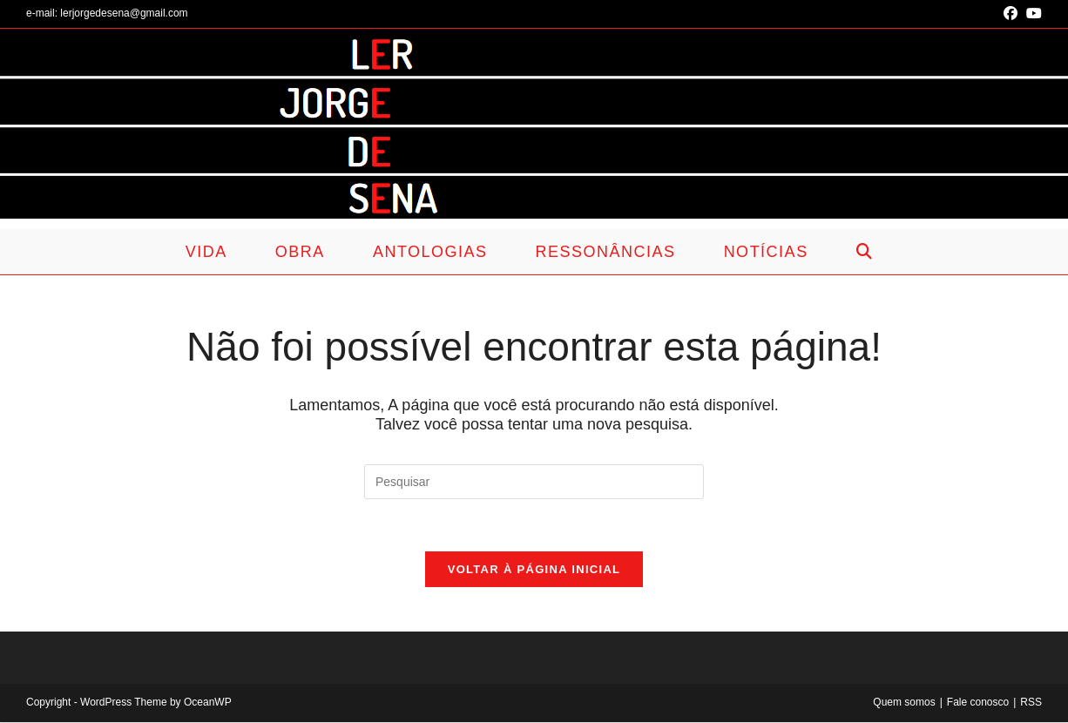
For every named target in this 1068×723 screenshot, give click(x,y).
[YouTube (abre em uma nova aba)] (1032, 14)
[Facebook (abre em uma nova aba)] (1010, 14)
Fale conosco (978, 703)
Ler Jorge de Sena (280, 134)
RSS (1031, 703)
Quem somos (904, 703)
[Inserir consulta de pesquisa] (534, 481)
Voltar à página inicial (534, 570)
